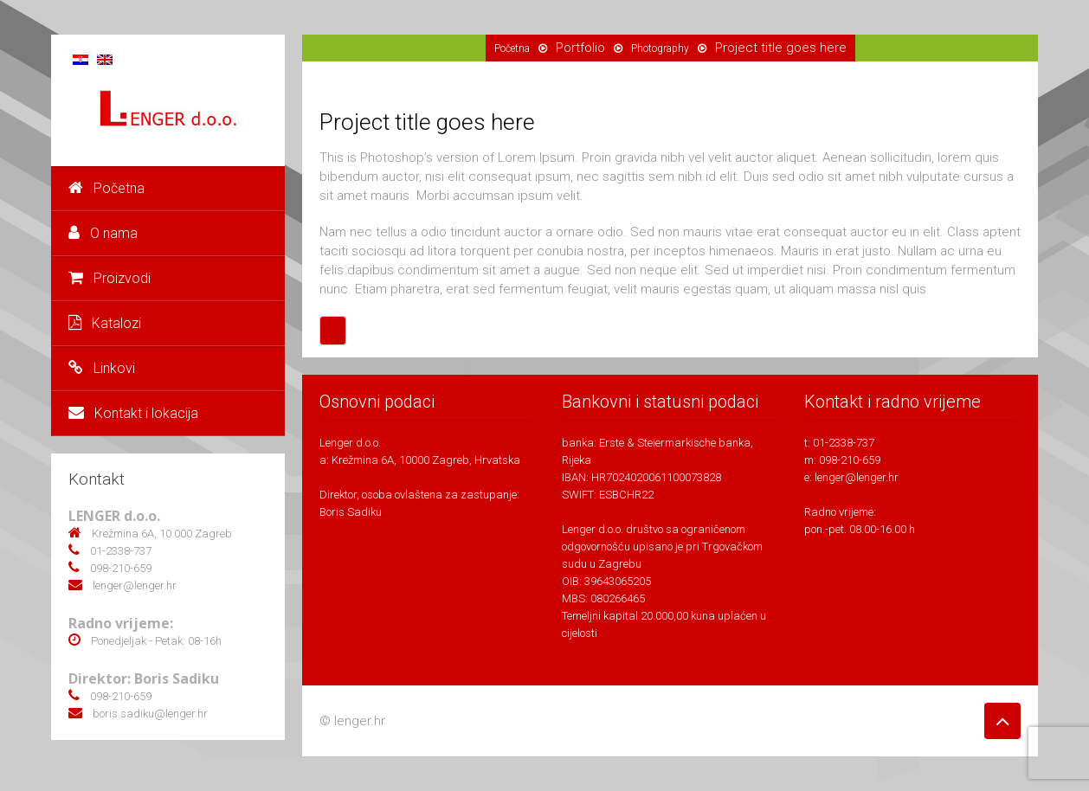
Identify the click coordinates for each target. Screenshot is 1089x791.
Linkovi (101, 368)
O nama (103, 233)
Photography (660, 48)
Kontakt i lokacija (133, 413)
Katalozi (104, 323)
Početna (106, 188)
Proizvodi (109, 278)
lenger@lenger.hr (857, 477)
